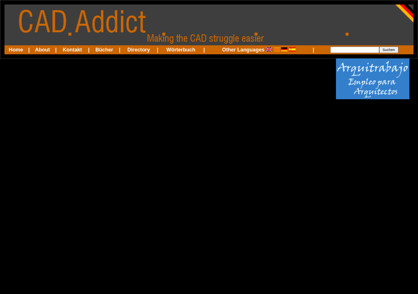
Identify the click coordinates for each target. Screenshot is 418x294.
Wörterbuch (181, 50)
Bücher (104, 50)
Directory (138, 50)
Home (16, 50)
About (42, 50)
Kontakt (72, 50)
